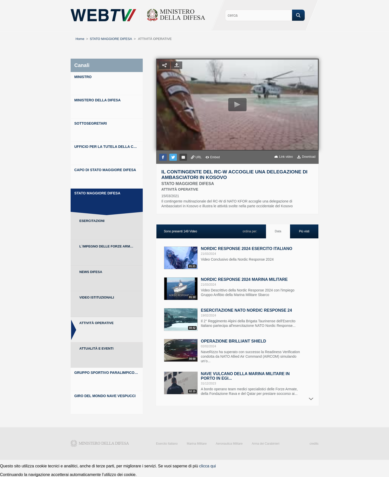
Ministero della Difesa (100, 443)
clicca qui (207, 466)
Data (278, 231)
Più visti (304, 231)
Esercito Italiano (167, 443)
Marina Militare (197, 443)
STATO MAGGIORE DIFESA (111, 39)
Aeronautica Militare (229, 443)
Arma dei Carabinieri (265, 443)
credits (314, 443)
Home (80, 39)
